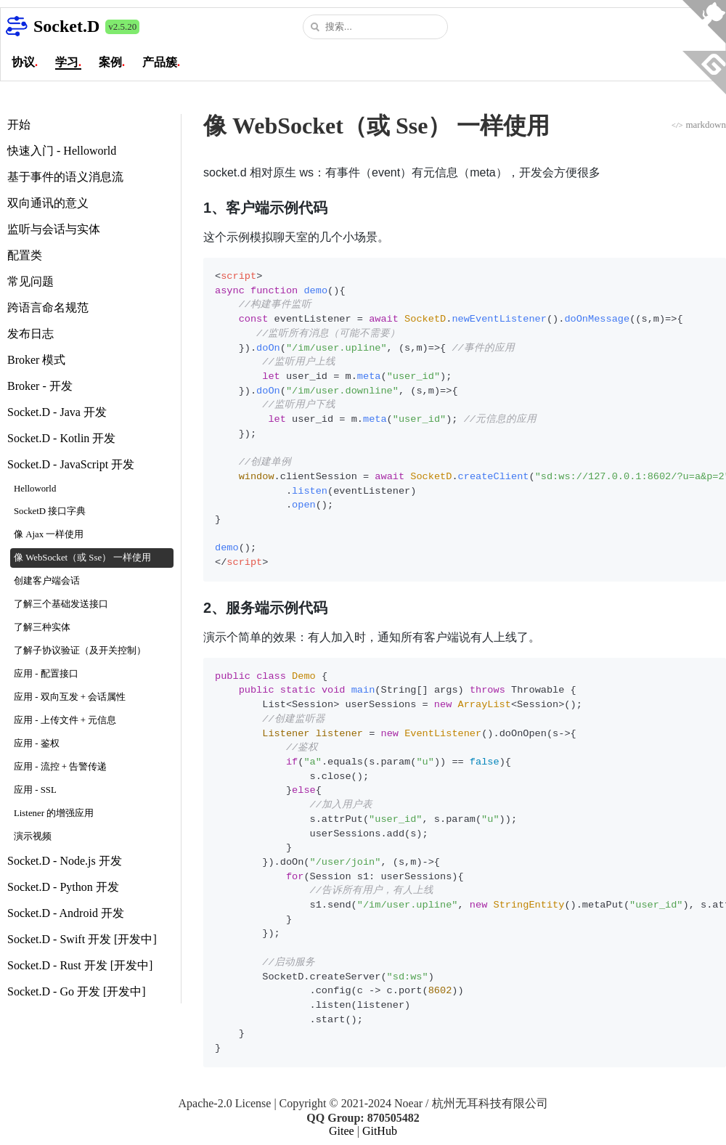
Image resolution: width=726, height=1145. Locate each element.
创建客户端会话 (47, 581)
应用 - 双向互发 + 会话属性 (70, 697)
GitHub (379, 1131)
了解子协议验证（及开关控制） (80, 650)
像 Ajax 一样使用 (48, 534)
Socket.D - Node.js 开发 (64, 861)
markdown (698, 124)
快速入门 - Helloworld (61, 150)
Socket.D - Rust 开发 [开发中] (79, 965)
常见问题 (30, 281)
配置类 (24, 255)
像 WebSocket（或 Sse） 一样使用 (82, 558)
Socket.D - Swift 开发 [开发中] (82, 939)
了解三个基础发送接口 (61, 604)
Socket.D (66, 26)
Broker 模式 (36, 360)
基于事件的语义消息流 (65, 177)
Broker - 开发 (40, 386)
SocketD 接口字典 (50, 511)
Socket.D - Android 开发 (65, 913)
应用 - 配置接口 (46, 674)
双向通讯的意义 (48, 203)
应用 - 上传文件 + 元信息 (65, 720)
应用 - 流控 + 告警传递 (60, 767)
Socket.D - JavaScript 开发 (70, 464)
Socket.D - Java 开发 (57, 412)
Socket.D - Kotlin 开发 (61, 438)
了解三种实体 (42, 627)
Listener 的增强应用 (54, 813)
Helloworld (35, 489)
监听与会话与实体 (53, 229)
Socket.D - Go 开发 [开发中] (76, 991)
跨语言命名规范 (48, 307)
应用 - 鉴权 (37, 743)
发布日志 (30, 333)
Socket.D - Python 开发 (63, 887)
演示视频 (33, 836)
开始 (18, 124)
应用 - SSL (35, 790)
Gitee (341, 1131)
